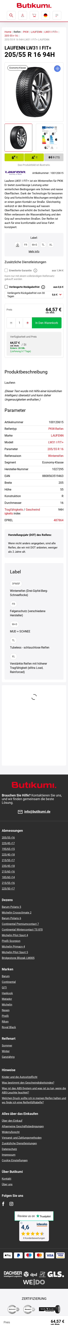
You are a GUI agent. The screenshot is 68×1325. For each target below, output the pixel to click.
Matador (7, 999)
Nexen (5, 1010)
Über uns (7, 1184)
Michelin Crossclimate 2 (16, 912)
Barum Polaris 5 (11, 907)
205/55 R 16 (55, 449)
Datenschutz (9, 1149)
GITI (4, 987)
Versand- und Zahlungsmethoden (22, 1137)
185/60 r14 (8, 877)
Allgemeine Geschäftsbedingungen (23, 1126)
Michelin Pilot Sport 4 (15, 935)
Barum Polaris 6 (11, 918)
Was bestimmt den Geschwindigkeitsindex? (28, 1082)
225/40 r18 (8, 854)
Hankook (7, 993)
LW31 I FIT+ (51, 31)
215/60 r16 (8, 871)
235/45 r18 (8, 866)
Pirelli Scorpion (11, 941)
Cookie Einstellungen (15, 1160)
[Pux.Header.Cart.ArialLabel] (34, 15)
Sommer (7, 1045)
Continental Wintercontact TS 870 (22, 929)
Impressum (8, 1154)
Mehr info (34, 251)
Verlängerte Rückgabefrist (24, 286)
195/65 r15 (8, 849)
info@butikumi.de (37, 811)
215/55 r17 (8, 860)
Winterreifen (55, 456)
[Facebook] (3, 1204)
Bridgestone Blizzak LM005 (18, 958)
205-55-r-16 (11, 35)
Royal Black (9, 1027)
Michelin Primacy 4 (13, 946)
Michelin (7, 1004)
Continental (9, 982)
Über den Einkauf (12, 1120)
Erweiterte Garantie (20, 270)
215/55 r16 (8, 883)
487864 (58, 520)
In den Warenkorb (46, 323)
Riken (5, 1021)
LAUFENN (36, 31)
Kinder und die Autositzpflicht (19, 1077)
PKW (25, 31)
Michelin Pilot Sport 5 (15, 952)
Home (8, 31)
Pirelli (5, 1016)
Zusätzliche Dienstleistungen (19, 1143)
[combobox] (34, 294)
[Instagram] (11, 1204)
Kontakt (6, 1178)
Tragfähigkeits (14, 509)
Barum (6, 976)
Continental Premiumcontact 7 (20, 924)
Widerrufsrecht (11, 1132)
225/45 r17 (8, 843)
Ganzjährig (8, 1057)
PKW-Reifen (55, 429)
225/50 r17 (8, 888)
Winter (6, 1051)
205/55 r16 (8, 837)
